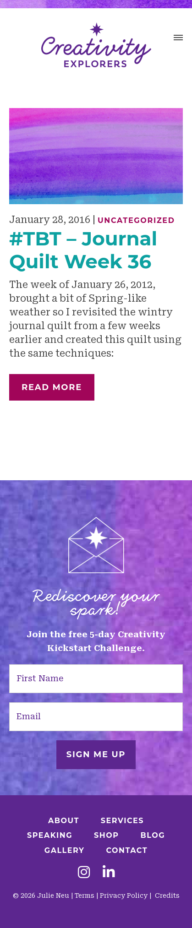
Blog (152, 835)
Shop (106, 835)
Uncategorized (136, 220)
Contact (127, 850)
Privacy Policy (124, 895)
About (63, 820)
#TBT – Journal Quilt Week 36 (83, 250)
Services (122, 820)
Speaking (49, 835)
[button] (178, 38)
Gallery (64, 850)
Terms (84, 895)
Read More (52, 387)
